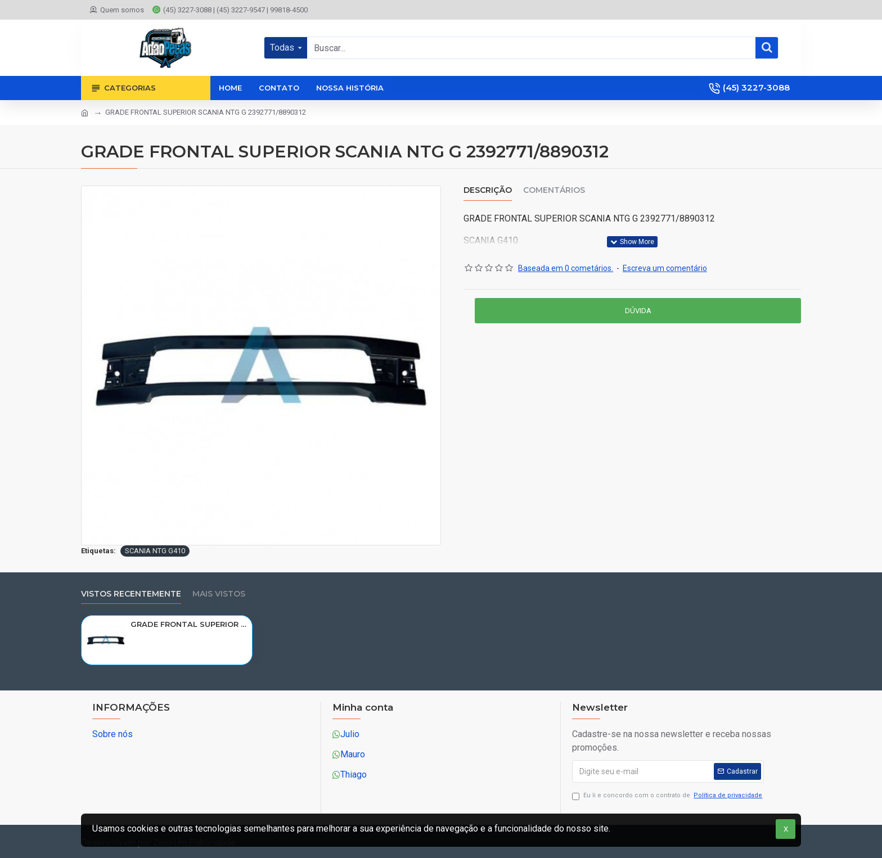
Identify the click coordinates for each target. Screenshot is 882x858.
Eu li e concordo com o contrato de (668, 796)
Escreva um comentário (665, 268)
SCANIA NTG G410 (155, 551)
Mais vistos (218, 594)
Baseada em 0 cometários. (565, 268)
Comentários (554, 190)
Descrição (488, 190)
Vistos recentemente (131, 594)
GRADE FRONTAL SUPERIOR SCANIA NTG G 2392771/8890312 (189, 624)
